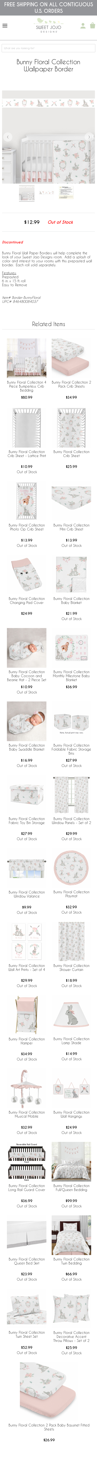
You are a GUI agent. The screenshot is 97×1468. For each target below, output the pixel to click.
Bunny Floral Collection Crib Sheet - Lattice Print (27, 454)
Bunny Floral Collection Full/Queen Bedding (71, 1188)
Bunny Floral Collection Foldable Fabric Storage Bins (71, 749)
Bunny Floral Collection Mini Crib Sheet (71, 527)
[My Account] (83, 26)
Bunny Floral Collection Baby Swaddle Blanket (27, 747)
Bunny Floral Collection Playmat (71, 894)
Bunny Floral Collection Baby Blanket (71, 601)
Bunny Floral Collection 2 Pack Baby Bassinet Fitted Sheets (49, 1427)
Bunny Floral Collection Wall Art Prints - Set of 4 (26, 968)
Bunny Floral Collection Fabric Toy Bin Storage (27, 821)
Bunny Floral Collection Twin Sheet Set (27, 1334)
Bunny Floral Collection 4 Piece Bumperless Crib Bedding (26, 386)
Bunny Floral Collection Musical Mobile (27, 1114)
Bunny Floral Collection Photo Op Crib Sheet (27, 527)
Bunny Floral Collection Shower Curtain (71, 968)
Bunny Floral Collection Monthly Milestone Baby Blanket (71, 676)
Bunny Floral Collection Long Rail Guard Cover (26, 1188)
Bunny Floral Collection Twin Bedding (71, 1261)
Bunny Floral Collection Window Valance (27, 894)
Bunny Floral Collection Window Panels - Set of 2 (71, 821)
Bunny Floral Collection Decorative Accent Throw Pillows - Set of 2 (71, 1337)
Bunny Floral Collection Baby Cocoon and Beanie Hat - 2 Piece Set (26, 676)
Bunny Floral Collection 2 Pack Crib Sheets (71, 384)
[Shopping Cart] (92, 25)
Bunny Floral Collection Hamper (27, 1041)
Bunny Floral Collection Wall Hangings (71, 1114)
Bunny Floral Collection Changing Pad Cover (27, 601)
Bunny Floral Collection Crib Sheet (71, 454)
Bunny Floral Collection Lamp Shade (71, 1041)
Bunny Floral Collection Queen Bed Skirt (27, 1261)
